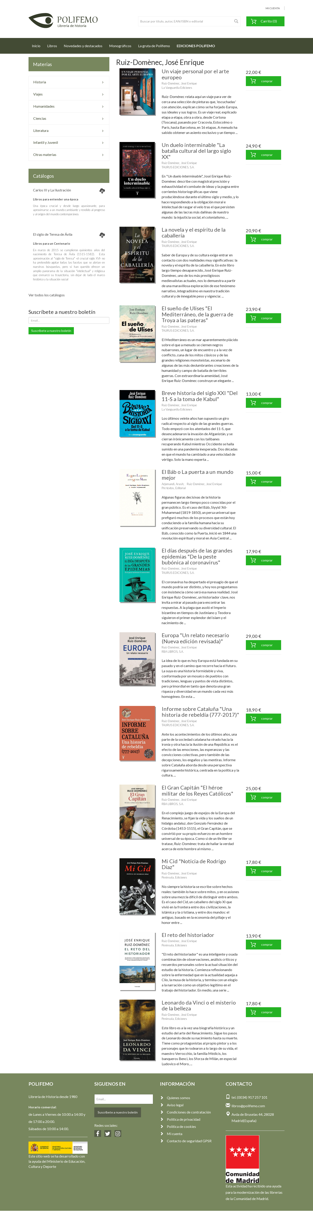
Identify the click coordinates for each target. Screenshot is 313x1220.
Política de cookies (178, 1126)
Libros (52, 46)
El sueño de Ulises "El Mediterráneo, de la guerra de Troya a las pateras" (197, 314)
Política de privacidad (180, 1119)
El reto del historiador (188, 935)
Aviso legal (171, 1105)
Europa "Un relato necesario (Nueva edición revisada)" (195, 638)
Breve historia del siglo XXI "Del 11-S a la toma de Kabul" (200, 396)
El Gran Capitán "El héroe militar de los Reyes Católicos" (197, 790)
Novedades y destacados (83, 46)
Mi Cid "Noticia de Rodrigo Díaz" (194, 864)
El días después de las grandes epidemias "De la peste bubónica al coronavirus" (197, 556)
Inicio (38, 44)
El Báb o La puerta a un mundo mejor (197, 474)
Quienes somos (175, 1098)
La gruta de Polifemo (154, 46)
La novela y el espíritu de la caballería (193, 232)
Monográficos (120, 46)
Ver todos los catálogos (47, 295)
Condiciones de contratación (185, 1112)
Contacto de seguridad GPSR (186, 1141)
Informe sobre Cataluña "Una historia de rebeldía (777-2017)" (200, 711)
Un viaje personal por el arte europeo (195, 74)
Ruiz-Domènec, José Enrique (179, 83)
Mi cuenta (171, 1133)
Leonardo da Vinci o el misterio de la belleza (199, 1005)
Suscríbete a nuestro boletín (51, 331)
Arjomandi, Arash (172, 484)
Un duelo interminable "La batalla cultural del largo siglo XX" (196, 151)
